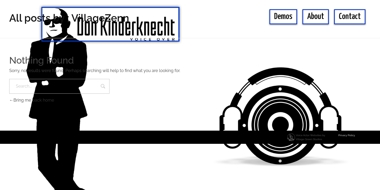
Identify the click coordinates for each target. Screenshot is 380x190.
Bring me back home (31, 100)
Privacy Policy (346, 135)
